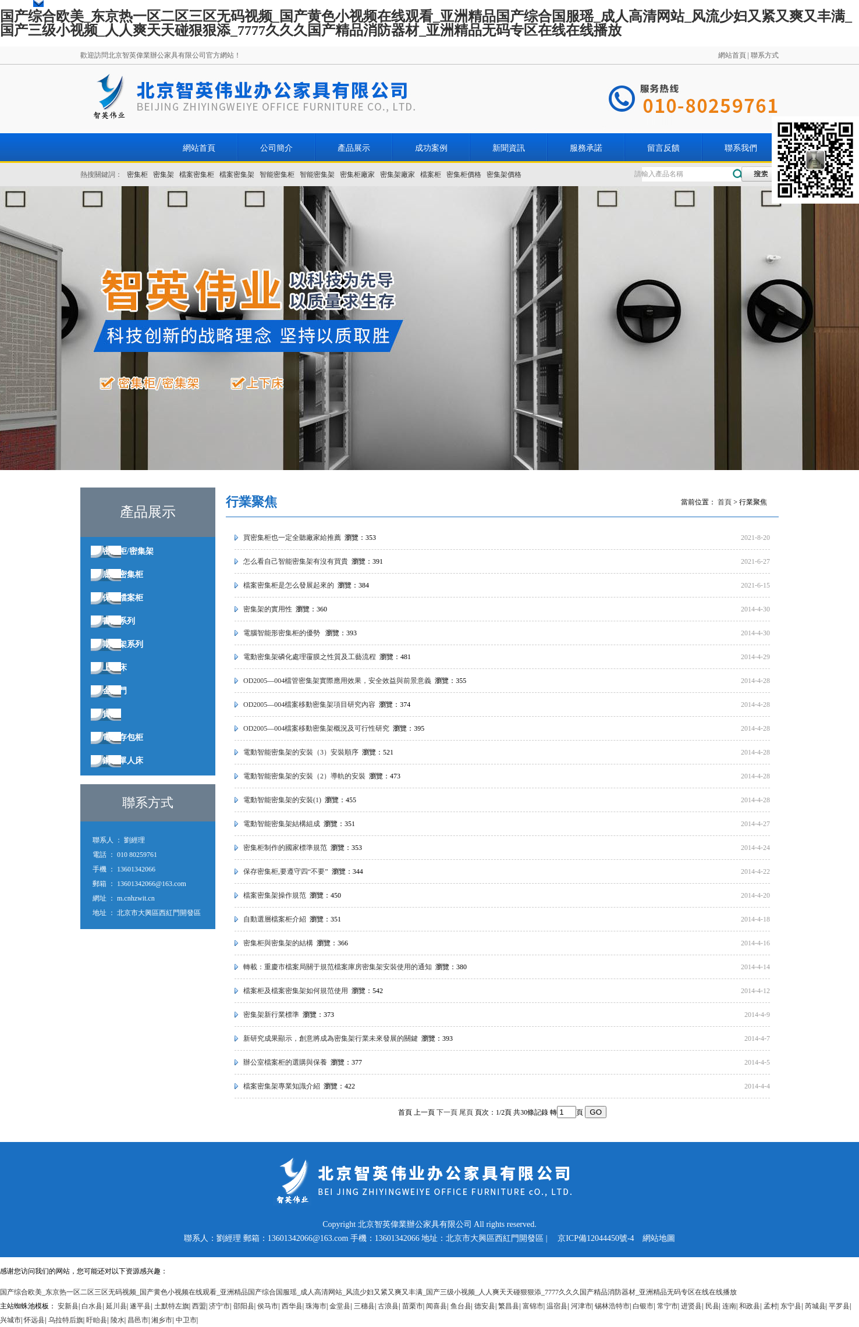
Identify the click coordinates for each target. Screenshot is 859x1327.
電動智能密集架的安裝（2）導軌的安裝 (304, 776)
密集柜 (137, 174)
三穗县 (364, 1306)
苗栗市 (412, 1306)
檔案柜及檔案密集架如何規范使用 (295, 991)
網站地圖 (659, 1238)
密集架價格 (504, 174)
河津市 (581, 1306)
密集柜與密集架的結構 (278, 943)
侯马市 (267, 1306)
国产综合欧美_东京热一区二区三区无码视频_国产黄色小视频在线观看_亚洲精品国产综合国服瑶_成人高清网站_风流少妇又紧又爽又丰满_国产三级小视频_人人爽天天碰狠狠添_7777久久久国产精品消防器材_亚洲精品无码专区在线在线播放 (426, 23)
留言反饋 (663, 148)
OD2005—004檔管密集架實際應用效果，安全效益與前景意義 (337, 681)
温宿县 (556, 1306)
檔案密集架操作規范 (274, 895)
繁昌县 (508, 1306)
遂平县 (140, 1306)
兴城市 (10, 1320)
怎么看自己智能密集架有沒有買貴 (295, 561)
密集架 (163, 174)
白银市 (643, 1306)
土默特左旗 (171, 1306)
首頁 (725, 502)
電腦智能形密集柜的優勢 (282, 633)
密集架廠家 (397, 174)
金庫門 (114, 690)
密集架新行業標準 (271, 1015)
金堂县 (339, 1306)
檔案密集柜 (196, 174)
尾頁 (466, 1112)
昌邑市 (137, 1320)
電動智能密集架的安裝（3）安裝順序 (300, 752)
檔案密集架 (236, 174)
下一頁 (446, 1112)
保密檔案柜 (122, 597)
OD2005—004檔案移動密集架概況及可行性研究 (316, 728)
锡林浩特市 (612, 1306)
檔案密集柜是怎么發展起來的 (288, 585)
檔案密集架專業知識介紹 (281, 1086)
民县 (712, 1306)
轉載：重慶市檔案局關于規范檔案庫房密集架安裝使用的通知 (337, 967)
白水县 (91, 1306)
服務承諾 (586, 148)
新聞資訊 (508, 148)
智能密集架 (317, 174)
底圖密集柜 (122, 574)
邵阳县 (243, 1306)
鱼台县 (460, 1306)
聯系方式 (765, 55)
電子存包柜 (122, 737)
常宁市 (667, 1306)
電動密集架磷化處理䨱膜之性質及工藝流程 (309, 657)
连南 (729, 1306)
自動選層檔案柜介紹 (274, 919)
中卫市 (186, 1320)
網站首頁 (732, 55)
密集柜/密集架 (128, 551)
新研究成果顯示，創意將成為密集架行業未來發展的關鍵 (330, 1038)
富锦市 (533, 1306)
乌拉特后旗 (65, 1320)
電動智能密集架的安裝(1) (282, 800)
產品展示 (354, 148)
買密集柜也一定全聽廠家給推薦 (292, 537)
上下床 (114, 667)
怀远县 (34, 1320)
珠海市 (316, 1306)
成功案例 (431, 148)
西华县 (292, 1306)
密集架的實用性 (267, 609)
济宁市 (219, 1306)
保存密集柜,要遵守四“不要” (285, 871)
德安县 (484, 1306)
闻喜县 (436, 1306)
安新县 (68, 1306)
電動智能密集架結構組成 (281, 824)
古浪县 (388, 1306)
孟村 (771, 1306)
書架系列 (118, 621)
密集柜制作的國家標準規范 (285, 848)
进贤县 (691, 1306)
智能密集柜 (277, 174)
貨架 (110, 714)
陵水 (118, 1320)
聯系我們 (741, 148)
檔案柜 (430, 174)
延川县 (116, 1306)
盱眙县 (96, 1320)
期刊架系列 (122, 644)
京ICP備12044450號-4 (596, 1238)
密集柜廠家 (357, 174)
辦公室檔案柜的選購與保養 (285, 1062)
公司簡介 (276, 148)
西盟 (199, 1306)
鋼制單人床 (122, 760)
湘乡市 (161, 1320)
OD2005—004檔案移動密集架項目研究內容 (309, 704)
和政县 (749, 1306)
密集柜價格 (463, 174)
